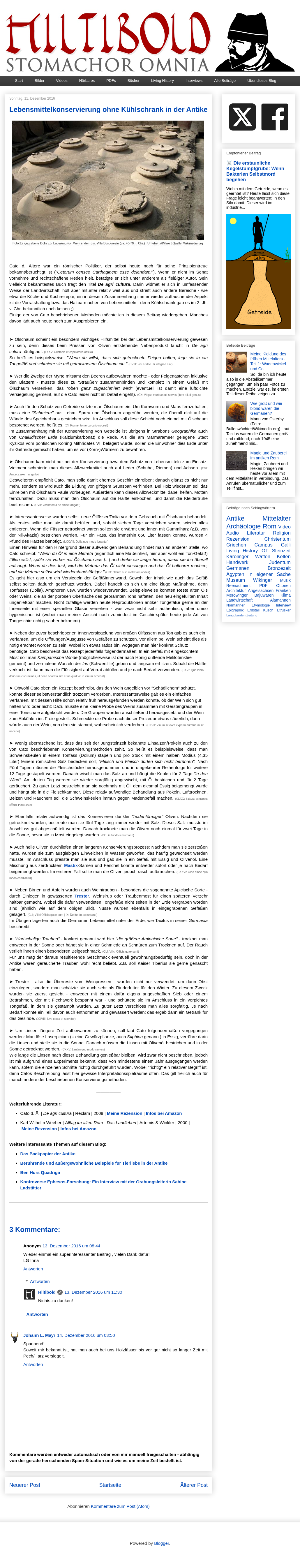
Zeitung (251, 615)
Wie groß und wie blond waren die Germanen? (266, 408)
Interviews (194, 80)
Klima (285, 595)
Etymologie (261, 605)
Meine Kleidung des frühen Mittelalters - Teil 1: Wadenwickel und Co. (268, 361)
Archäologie (243, 526)
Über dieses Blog (261, 80)
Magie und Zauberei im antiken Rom (268, 455)
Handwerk (237, 562)
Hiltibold (47, 1292)
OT (265, 550)
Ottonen (283, 585)
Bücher (134, 80)
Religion (282, 533)
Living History (162, 80)
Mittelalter (276, 518)
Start (19, 80)
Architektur (236, 590)
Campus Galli (273, 545)
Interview (283, 605)
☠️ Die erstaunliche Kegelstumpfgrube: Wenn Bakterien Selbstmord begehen (255, 171)
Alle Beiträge (225, 80)
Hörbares (87, 80)
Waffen (262, 556)
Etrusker (284, 610)
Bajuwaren (263, 595)
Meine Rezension (124, 1113)
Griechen (236, 545)
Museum (235, 580)
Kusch (268, 610)
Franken (283, 590)
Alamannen (280, 600)
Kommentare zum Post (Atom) (120, 1506)
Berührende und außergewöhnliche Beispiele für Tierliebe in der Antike (94, 1163)
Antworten (33, 1268)
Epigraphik (235, 610)
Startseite (110, 1485)
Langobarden (236, 615)
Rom (269, 526)
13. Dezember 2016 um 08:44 (71, 1245)
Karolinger (237, 556)
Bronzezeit (279, 568)
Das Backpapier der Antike (48, 1153)
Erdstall (253, 610)
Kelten (284, 556)
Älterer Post (194, 1485)
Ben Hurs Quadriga (40, 1172)
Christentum (277, 539)
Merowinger (237, 595)
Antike (235, 518)
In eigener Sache (269, 574)
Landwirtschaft (239, 600)
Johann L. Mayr (39, 1335)
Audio (232, 533)
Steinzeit (281, 550)
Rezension (237, 539)
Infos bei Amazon (164, 1113)
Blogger (161, 1543)
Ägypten (235, 574)
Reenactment (238, 585)
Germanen (237, 568)
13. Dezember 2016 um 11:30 (93, 1292)
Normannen (236, 605)
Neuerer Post (24, 1485)
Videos (62, 80)
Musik (285, 580)
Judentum (280, 562)
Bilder (39, 80)
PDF (263, 585)
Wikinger (262, 580)
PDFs (111, 80)
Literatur (256, 533)
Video (284, 527)
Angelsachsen (260, 590)
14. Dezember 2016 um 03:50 (86, 1335)
